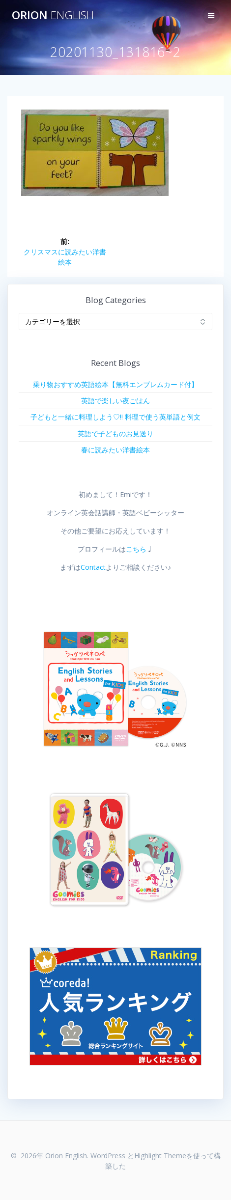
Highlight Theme (160, 1155)
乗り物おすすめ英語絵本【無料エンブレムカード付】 (115, 384)
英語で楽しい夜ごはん (115, 400)
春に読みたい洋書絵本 (115, 449)
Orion (53, 15)
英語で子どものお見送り (115, 433)
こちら (136, 549)
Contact (93, 567)
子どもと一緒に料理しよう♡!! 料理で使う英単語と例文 (115, 416)
